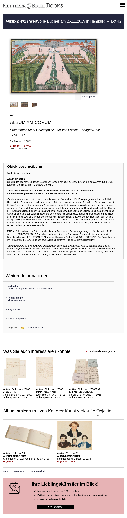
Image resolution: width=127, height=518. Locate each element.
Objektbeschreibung (24, 166)
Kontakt (6, 471)
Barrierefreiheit (38, 471)
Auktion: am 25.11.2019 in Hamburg (56, 21)
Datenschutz (20, 471)
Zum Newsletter (55, 507)
